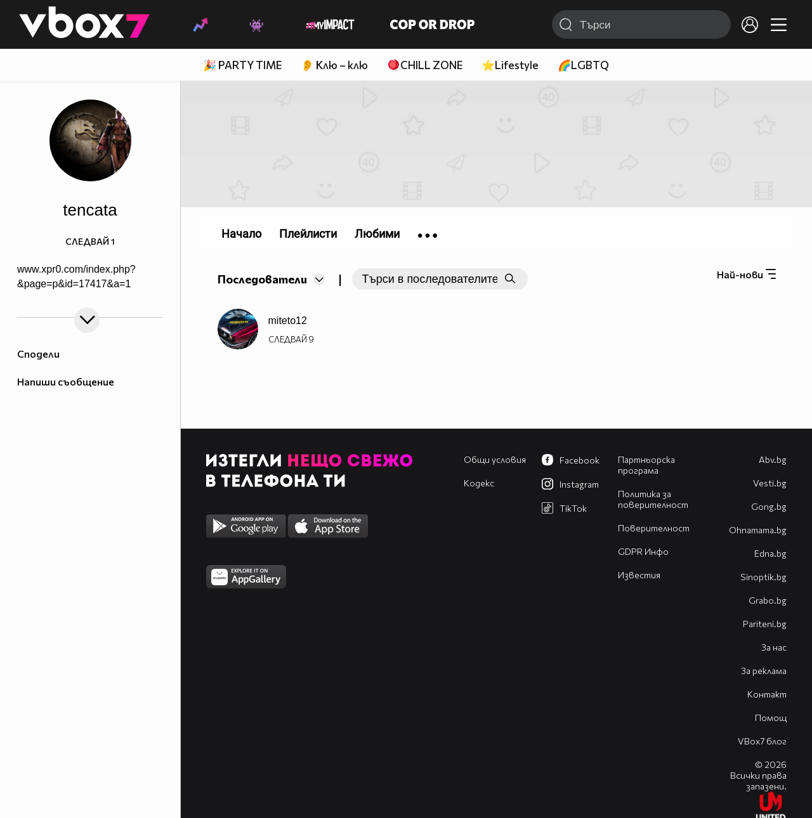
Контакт (767, 694)
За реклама (764, 670)
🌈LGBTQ (583, 65)
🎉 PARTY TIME (242, 65)
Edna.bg (770, 553)
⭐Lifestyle (510, 65)
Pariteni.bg (765, 623)
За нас (774, 647)
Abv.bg (773, 459)
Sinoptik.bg (763, 576)
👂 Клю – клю (334, 65)
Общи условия (495, 459)
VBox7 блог (762, 741)
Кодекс (479, 482)
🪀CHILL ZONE (424, 65)
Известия (639, 574)
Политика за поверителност (653, 499)
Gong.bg (769, 506)
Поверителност (654, 528)
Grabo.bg (768, 600)
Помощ (771, 717)
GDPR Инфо (643, 551)
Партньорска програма (646, 465)
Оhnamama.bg (758, 529)
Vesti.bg (770, 482)
